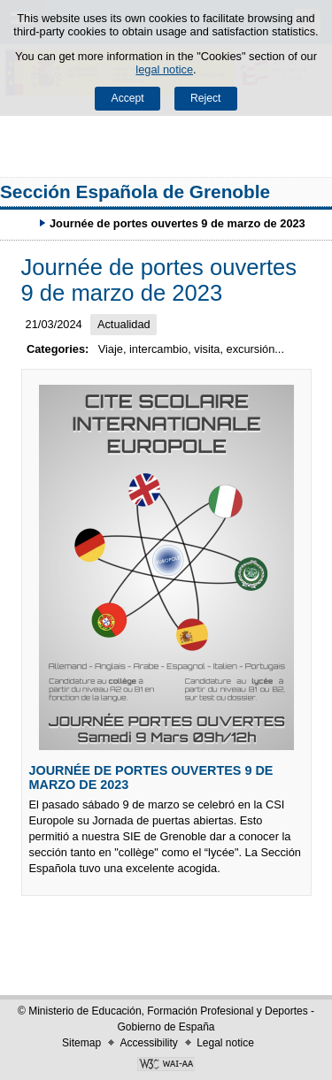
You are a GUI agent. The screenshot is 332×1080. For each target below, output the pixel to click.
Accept (128, 98)
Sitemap (81, 1043)
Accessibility (148, 1043)
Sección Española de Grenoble (135, 191)
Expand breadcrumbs (22, 223)
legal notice (164, 69)
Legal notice (225, 1043)
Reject (205, 98)
